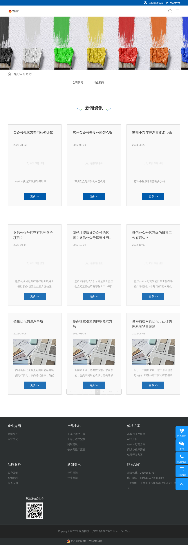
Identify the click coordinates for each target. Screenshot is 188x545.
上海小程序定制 (76, 439)
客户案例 (13, 472)
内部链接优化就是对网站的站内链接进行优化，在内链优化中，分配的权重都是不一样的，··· (34, 416)
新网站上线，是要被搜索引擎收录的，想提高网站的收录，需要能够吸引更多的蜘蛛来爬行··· (94, 416)
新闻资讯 (28, 74)
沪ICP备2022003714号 (105, 531)
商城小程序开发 (136, 449)
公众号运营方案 (136, 444)
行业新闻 (98, 82)
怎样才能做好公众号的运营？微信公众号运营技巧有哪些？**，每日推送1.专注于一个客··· (94, 327)
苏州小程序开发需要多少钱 (152, 135)
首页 (16, 74)
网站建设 (72, 444)
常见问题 (13, 482)
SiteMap (125, 531)
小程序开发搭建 (136, 434)
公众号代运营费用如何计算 (33, 135)
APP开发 (132, 439)
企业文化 (13, 439)
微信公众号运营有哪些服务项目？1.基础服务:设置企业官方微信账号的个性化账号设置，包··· (34, 327)
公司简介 (13, 434)
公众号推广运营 (76, 449)
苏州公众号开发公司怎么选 (92, 135)
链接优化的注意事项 (28, 363)
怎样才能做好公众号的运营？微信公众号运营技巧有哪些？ (92, 279)
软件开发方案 (135, 454)
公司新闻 (78, 82)
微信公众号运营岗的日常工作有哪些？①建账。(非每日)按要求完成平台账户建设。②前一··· (153, 327)
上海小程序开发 (76, 434)
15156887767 (173, 3)
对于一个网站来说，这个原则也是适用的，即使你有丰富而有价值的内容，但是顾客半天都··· (153, 416)
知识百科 (13, 477)
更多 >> (34, 198)
